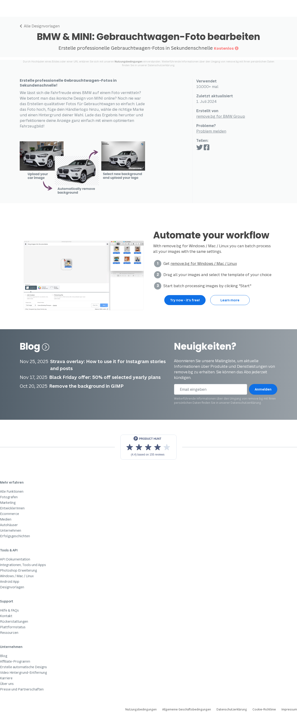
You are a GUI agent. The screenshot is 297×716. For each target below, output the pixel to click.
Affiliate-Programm (15, 661)
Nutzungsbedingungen (128, 61)
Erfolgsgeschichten (15, 536)
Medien (5, 519)
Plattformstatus (13, 627)
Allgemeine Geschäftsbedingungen (186, 709)
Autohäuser (9, 525)
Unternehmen (10, 530)
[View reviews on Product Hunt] (148, 447)
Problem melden (211, 131)
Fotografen (9, 497)
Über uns (7, 683)
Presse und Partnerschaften (22, 689)
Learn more (229, 300)
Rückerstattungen (14, 621)
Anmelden (263, 389)
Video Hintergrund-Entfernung (23, 672)
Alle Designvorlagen (40, 26)
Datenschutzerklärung (161, 65)
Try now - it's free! (185, 300)
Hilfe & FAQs (9, 610)
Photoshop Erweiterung (18, 570)
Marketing (8, 502)
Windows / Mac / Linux (17, 576)
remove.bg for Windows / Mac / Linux (204, 263)
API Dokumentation (15, 559)
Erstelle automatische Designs (23, 667)
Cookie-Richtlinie (264, 709)
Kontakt (6, 616)
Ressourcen (9, 632)
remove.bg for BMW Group (220, 116)
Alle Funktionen (11, 491)
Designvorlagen (12, 587)
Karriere (6, 678)
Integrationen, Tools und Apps (23, 565)
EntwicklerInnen (12, 508)
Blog (34, 346)
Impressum (289, 709)
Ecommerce (9, 513)
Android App (9, 581)
